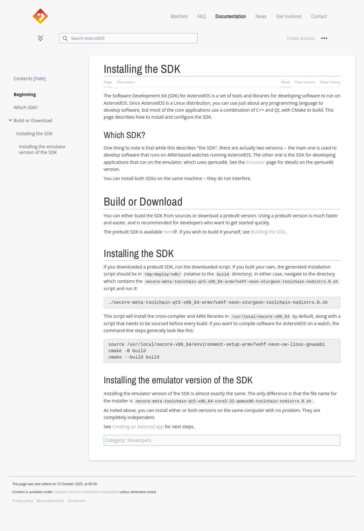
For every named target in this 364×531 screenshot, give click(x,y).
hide (39, 78)
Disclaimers (76, 500)
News (261, 16)
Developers (139, 439)
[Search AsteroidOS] (128, 38)
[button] (40, 38)
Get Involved (289, 16)
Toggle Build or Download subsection (10, 122)
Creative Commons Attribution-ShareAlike (86, 491)
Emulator (255, 162)
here (168, 232)
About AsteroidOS (50, 500)
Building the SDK (268, 232)
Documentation (230, 16)
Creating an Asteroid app (138, 426)
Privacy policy (22, 500)
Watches (179, 16)
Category (115, 439)
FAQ (201, 16)
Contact (319, 16)
